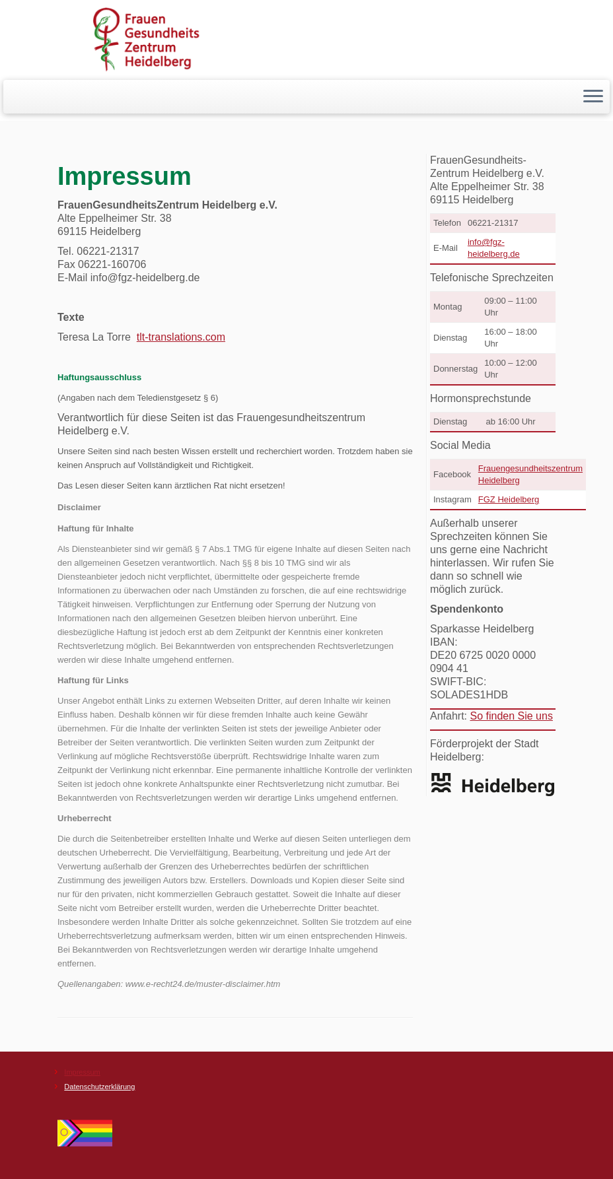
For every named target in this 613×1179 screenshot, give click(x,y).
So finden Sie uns (511, 716)
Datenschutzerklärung (99, 1087)
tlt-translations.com (181, 337)
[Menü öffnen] (593, 97)
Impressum (82, 1072)
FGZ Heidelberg (508, 499)
